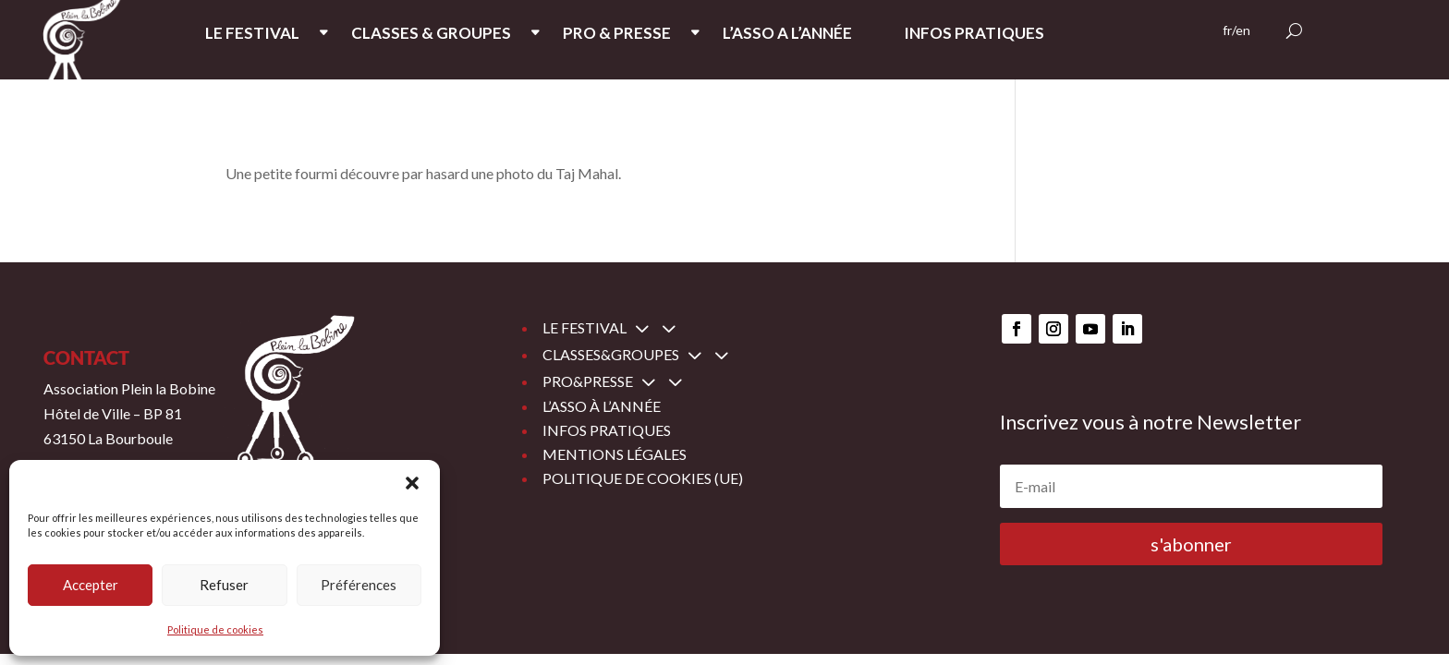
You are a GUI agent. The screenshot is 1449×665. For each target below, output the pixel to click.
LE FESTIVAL (252, 34)
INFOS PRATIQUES (974, 34)
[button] (412, 483)
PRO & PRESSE (617, 34)
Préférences (358, 584)
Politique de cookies (215, 629)
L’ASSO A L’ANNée (787, 34)
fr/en (1236, 31)
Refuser (224, 584)
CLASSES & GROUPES (431, 34)
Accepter (90, 584)
